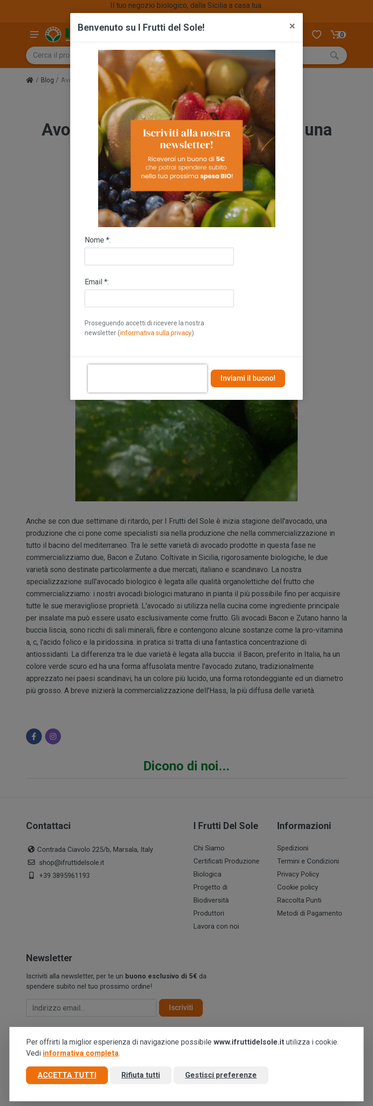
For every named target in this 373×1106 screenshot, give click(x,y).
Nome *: (98, 240)
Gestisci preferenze (221, 1075)
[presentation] (147, 378)
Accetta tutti (67, 1075)
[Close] (292, 26)
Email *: (97, 281)
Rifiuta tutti (140, 1075)
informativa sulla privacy (156, 333)
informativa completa (81, 1053)
